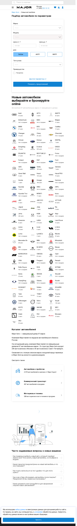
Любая (20, 54)
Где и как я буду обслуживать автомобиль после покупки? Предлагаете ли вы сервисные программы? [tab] (38, 478)
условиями (38, 512)
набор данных (20, 509)
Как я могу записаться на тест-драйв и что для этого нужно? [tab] (38, 471)
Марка (15, 23)
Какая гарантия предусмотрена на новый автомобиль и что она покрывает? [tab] (38, 465)
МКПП (55, 54)
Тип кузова (17, 60)
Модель (16, 33)
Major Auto (16, 12)
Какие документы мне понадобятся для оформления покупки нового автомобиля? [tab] (38, 484)
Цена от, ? (16, 42)
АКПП (38, 54)
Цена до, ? (43, 42)
